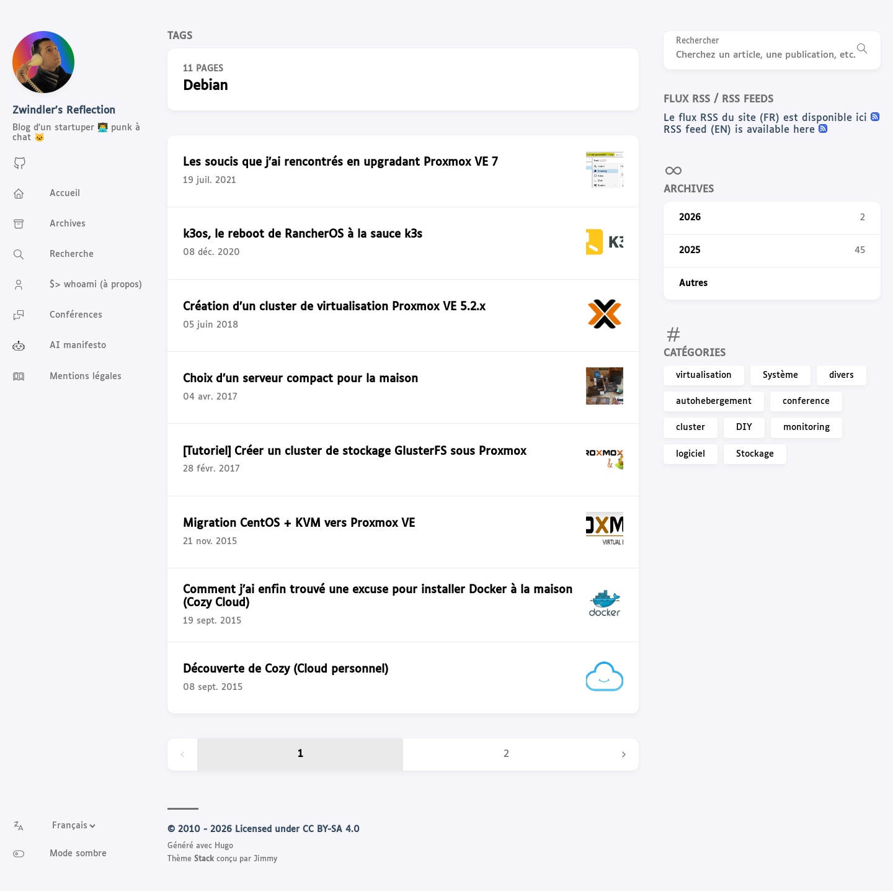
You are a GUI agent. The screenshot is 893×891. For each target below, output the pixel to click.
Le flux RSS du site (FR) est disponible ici (767, 118)
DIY (744, 427)
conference (806, 401)
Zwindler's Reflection (63, 110)
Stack (204, 859)
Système (780, 375)
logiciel (690, 454)
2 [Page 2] (506, 754)
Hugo (224, 846)
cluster (690, 427)
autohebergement (714, 401)
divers (841, 375)
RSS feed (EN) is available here (741, 130)
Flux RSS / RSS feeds (718, 99)
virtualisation (704, 375)
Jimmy (265, 859)
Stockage (755, 454)
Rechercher (697, 41)
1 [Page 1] (300, 754)
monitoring (806, 427)
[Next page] (624, 754)
